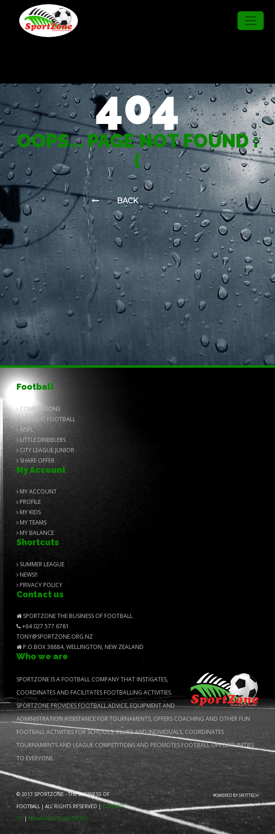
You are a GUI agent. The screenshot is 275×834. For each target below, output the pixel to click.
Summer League (40, 564)
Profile (28, 502)
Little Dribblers (41, 440)
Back (115, 200)
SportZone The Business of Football (74, 616)
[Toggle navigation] (250, 20)
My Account (36, 491)
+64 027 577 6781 (42, 626)
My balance (35, 533)
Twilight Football (46, 419)
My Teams (31, 522)
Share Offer (35, 460)
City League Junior (45, 450)
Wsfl (24, 429)
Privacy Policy (39, 585)
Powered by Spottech (236, 795)
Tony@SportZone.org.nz (54, 637)
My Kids (28, 512)
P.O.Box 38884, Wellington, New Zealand (80, 647)
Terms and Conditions (58, 818)
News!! (27, 575)
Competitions (38, 409)
